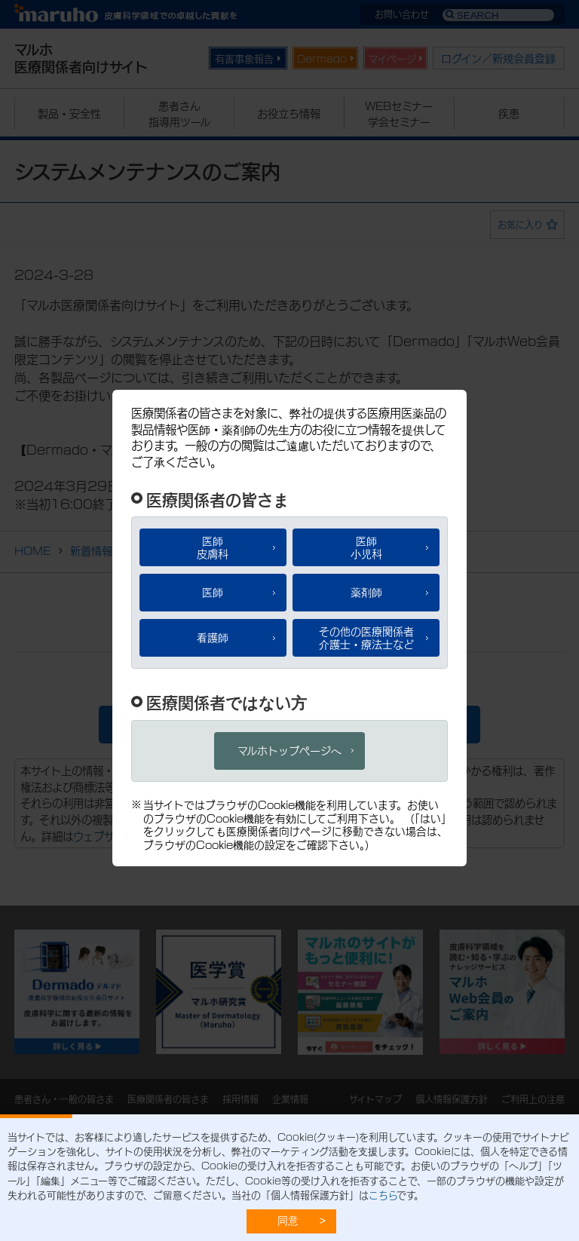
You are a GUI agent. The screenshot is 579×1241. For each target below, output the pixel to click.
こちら (383, 1194)
